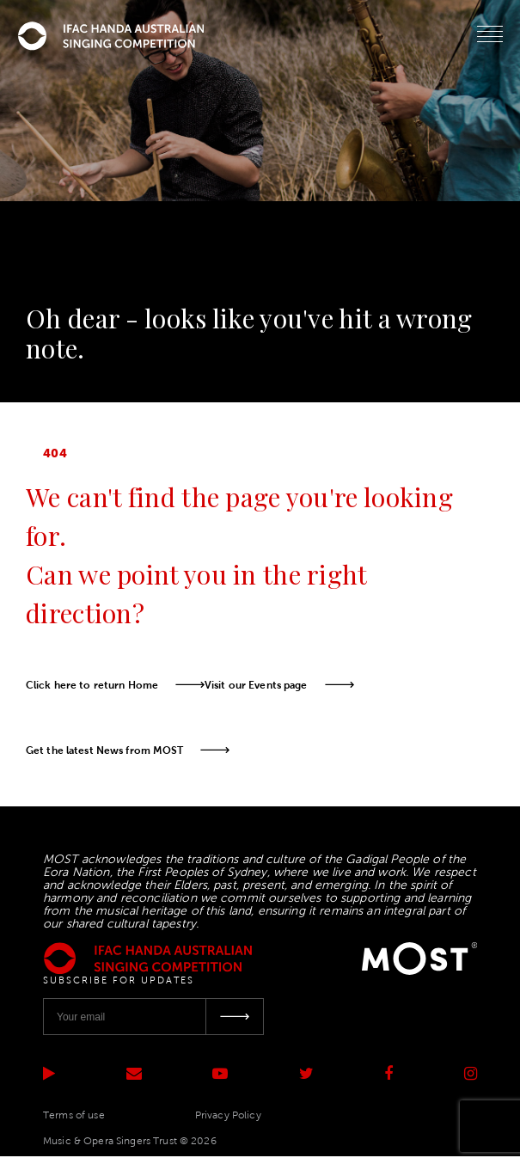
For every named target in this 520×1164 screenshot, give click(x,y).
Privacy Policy (228, 1115)
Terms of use (74, 1115)
